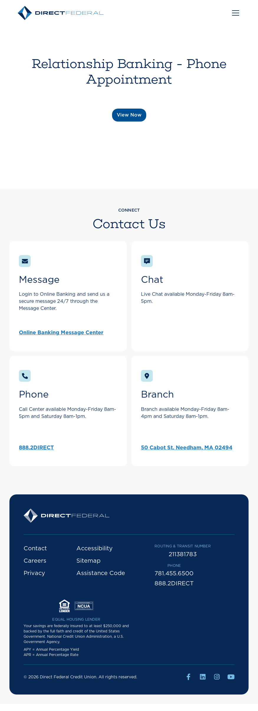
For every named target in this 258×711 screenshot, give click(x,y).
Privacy (34, 573)
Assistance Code (100, 573)
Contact (35, 548)
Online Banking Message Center (61, 332)
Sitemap (88, 561)
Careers (35, 561)
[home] (60, 13)
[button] (234, 13)
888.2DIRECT (36, 448)
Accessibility (94, 548)
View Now (129, 115)
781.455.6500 (174, 574)
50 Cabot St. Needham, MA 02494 (186, 448)
